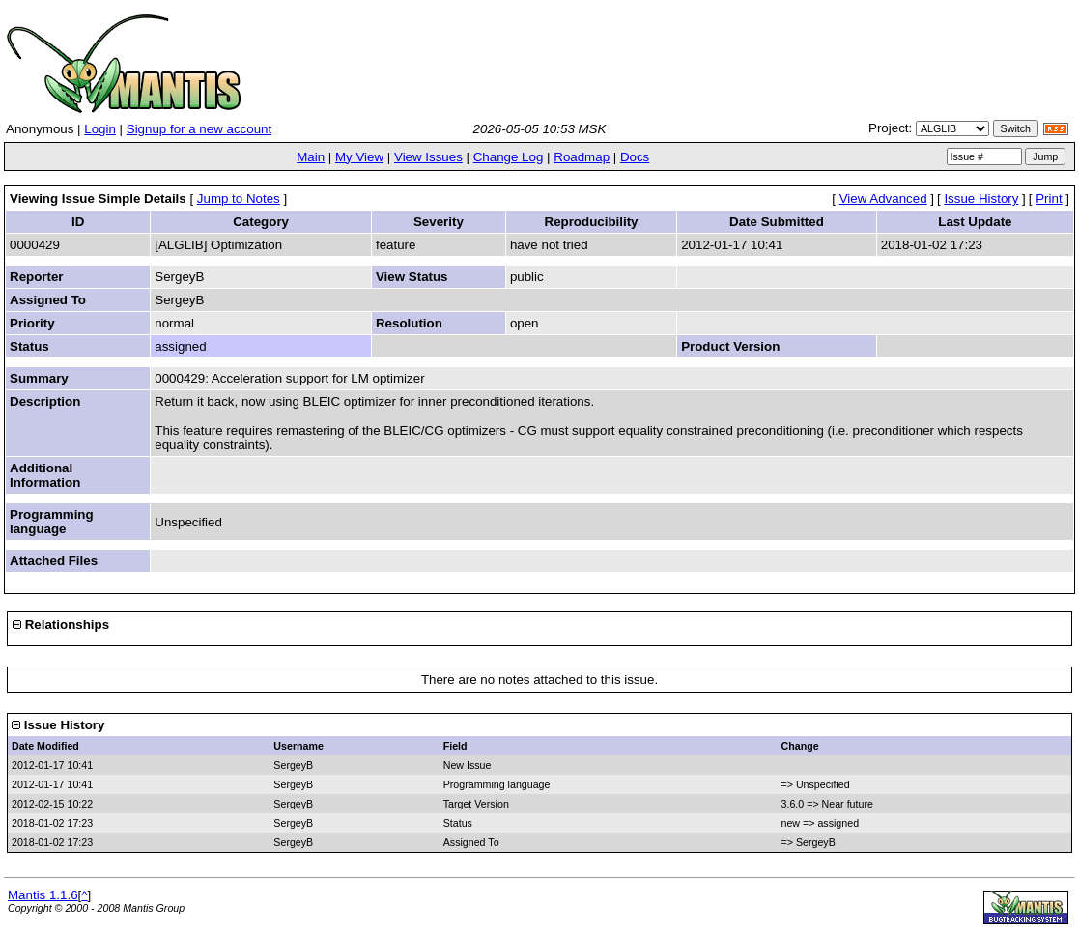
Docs (634, 157)
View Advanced (883, 198)
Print (1049, 198)
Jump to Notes (238, 198)
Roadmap (582, 157)
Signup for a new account (199, 129)
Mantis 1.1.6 (43, 895)
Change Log (508, 157)
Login (100, 129)
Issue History (981, 198)
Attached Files (54, 561)
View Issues (428, 157)
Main (311, 157)
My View (359, 157)
